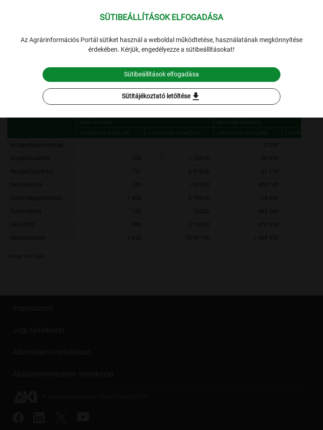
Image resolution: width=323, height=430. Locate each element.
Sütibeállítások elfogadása (161, 74)
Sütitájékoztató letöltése (161, 96)
